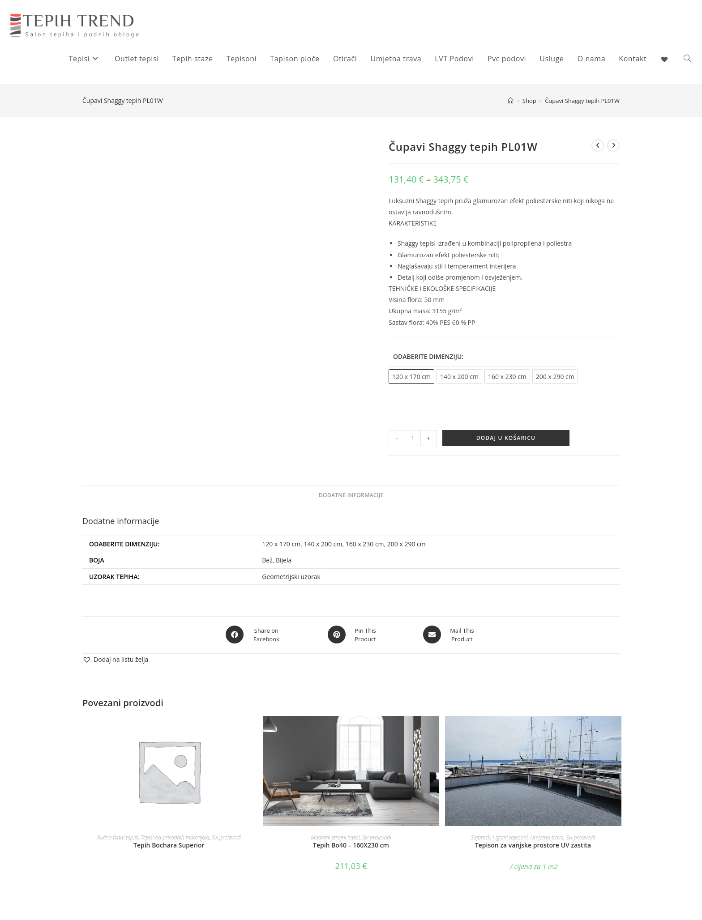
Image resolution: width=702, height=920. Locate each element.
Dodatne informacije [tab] (351, 495)
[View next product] (613, 145)
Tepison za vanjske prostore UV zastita (533, 843)
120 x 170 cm (281, 544)
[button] (115, 658)
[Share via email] (450, 634)
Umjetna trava (546, 836)
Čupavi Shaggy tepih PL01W (582, 101)
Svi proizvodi (226, 836)
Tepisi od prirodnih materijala (175, 836)
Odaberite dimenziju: (428, 356)
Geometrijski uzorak (291, 576)
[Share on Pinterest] (354, 634)
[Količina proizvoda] (413, 438)
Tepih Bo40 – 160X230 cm (351, 843)
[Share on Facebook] (254, 634)
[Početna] (511, 101)
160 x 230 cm (365, 544)
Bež (267, 560)
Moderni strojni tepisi (335, 836)
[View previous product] (597, 145)
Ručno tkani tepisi (117, 836)
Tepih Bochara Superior (169, 843)
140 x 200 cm (323, 544)
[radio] (411, 376)
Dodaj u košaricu (505, 438)
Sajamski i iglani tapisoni (499, 836)
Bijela (283, 560)
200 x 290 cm (406, 544)
